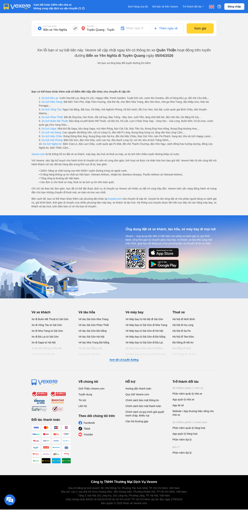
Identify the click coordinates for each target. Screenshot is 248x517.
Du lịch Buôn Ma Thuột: (55, 121)
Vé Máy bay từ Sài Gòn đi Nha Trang (146, 325)
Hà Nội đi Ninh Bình (183, 319)
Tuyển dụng (85, 394)
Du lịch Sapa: (49, 128)
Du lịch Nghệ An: (52, 143)
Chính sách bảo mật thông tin (142, 400)
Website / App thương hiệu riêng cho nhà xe (193, 413)
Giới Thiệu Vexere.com (91, 388)
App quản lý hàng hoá (184, 433)
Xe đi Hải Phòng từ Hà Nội (47, 348)
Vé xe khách (41, 312)
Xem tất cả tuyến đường (123, 359)
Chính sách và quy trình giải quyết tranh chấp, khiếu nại (144, 413)
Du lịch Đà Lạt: (50, 98)
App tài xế (178, 405)
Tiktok (87, 428)
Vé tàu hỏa (86, 312)
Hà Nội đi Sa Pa (181, 330)
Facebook (89, 422)
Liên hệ (82, 406)
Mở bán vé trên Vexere (165, 6)
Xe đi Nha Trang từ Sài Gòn (47, 330)
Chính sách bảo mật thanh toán (143, 406)
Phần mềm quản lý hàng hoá (188, 427)
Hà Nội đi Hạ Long (182, 325)
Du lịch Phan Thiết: (52, 117)
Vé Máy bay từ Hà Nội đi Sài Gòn (144, 319)
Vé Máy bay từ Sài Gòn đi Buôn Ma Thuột (145, 356)
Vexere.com (38, 154)
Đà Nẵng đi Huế (181, 348)
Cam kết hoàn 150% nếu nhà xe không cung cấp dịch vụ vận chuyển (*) (57, 6)
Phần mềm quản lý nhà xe (187, 393)
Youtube (88, 434)
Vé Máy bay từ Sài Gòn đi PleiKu (144, 348)
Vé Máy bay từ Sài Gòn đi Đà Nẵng (145, 336)
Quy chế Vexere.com (137, 394)
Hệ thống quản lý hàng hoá (189, 422)
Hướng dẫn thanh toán (138, 388)
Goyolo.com (115, 198)
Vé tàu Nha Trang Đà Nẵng (93, 342)
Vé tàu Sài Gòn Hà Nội (91, 336)
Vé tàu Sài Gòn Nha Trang (93, 319)
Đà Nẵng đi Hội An (183, 342)
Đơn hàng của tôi (138, 6)
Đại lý (176, 447)
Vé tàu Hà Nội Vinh (89, 354)
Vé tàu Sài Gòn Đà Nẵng (92, 330)
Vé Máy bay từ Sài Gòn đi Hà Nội (144, 330)
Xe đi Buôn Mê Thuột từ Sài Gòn (50, 319)
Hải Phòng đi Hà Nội (184, 354)
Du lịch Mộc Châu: (52, 136)
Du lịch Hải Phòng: (52, 140)
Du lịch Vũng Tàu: (52, 109)
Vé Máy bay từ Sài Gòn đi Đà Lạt (144, 342)
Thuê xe (178, 312)
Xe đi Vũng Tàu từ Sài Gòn (47, 325)
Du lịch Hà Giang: (51, 132)
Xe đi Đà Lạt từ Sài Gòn (45, 336)
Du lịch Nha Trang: (52, 101)
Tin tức (82, 400)
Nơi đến (91, 26)
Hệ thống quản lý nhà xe (187, 388)
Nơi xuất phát (49, 26)
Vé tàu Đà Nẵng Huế (90, 348)
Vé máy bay (134, 312)
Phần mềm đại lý (182, 439)
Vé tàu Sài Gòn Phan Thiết (93, 325)
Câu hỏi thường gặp (136, 421)
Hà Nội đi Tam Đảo (183, 336)
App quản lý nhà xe (183, 399)
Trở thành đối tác (193, 6)
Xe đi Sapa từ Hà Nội (44, 342)
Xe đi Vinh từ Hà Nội (43, 354)
